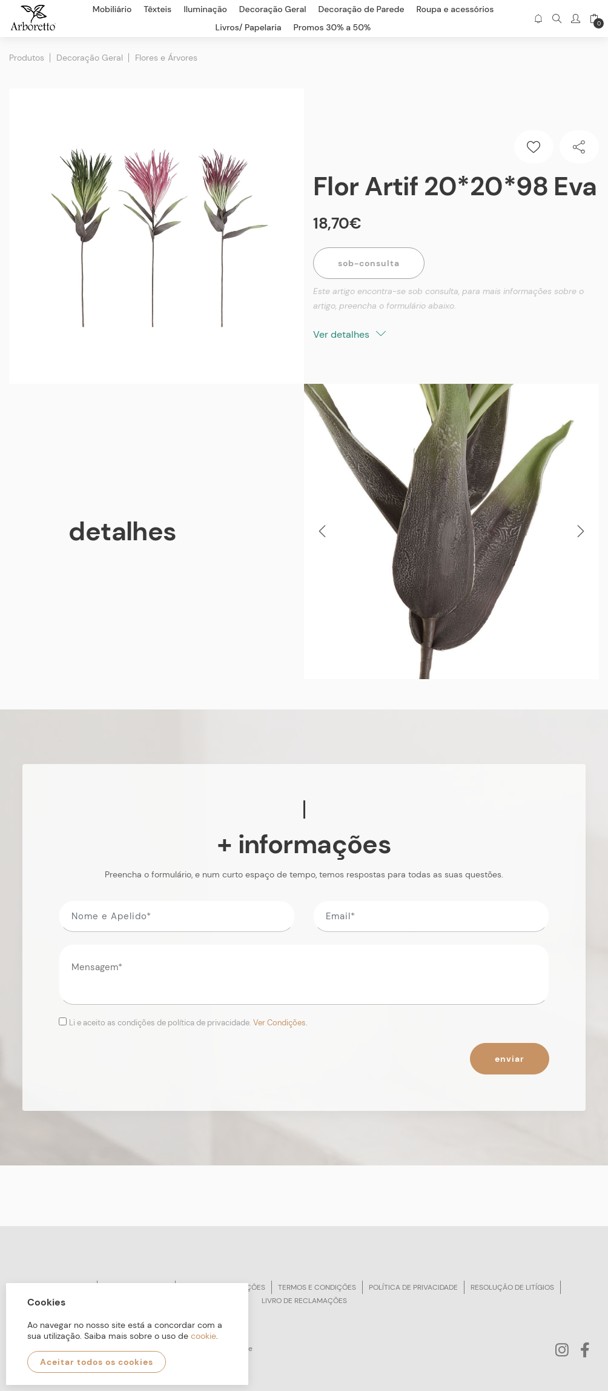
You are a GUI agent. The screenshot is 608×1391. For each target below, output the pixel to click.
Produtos (26, 57)
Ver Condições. (280, 1022)
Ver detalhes (349, 334)
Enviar (509, 1058)
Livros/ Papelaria (249, 27)
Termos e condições (317, 1287)
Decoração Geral (89, 57)
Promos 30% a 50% (332, 27)
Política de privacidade (413, 1287)
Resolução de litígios (512, 1287)
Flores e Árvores (166, 57)
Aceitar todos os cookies (96, 1361)
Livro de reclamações (304, 1301)
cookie (203, 1335)
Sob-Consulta (369, 263)
